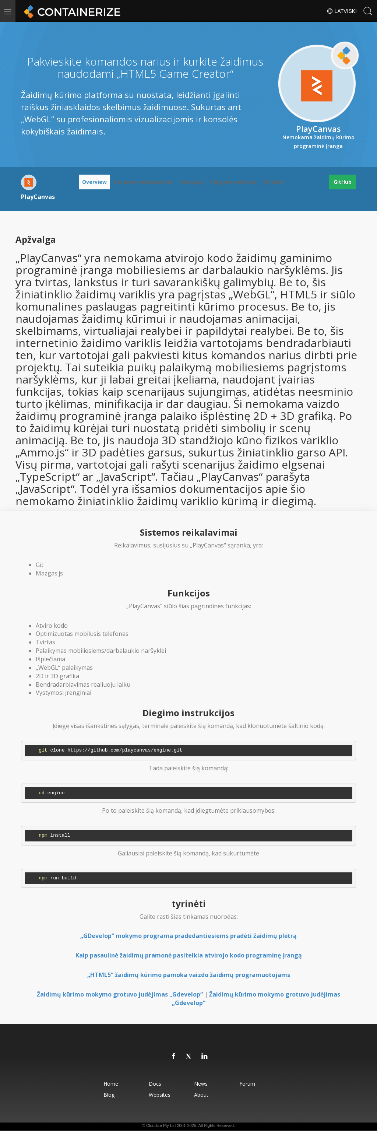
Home (110, 1083)
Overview (94, 181)
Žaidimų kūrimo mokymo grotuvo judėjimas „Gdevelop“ (120, 994)
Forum (247, 1083)
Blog (108, 1094)
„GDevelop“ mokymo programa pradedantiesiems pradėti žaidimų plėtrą (188, 936)
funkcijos (191, 181)
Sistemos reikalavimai (142, 181)
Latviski (342, 11)
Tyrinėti (273, 181)
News (201, 1083)
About (201, 1094)
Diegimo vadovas (233, 181)
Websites (159, 1094)
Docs (155, 1083)
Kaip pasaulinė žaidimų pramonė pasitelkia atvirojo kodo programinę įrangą (188, 955)
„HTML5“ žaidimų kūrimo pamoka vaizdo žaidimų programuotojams (188, 975)
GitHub (343, 181)
